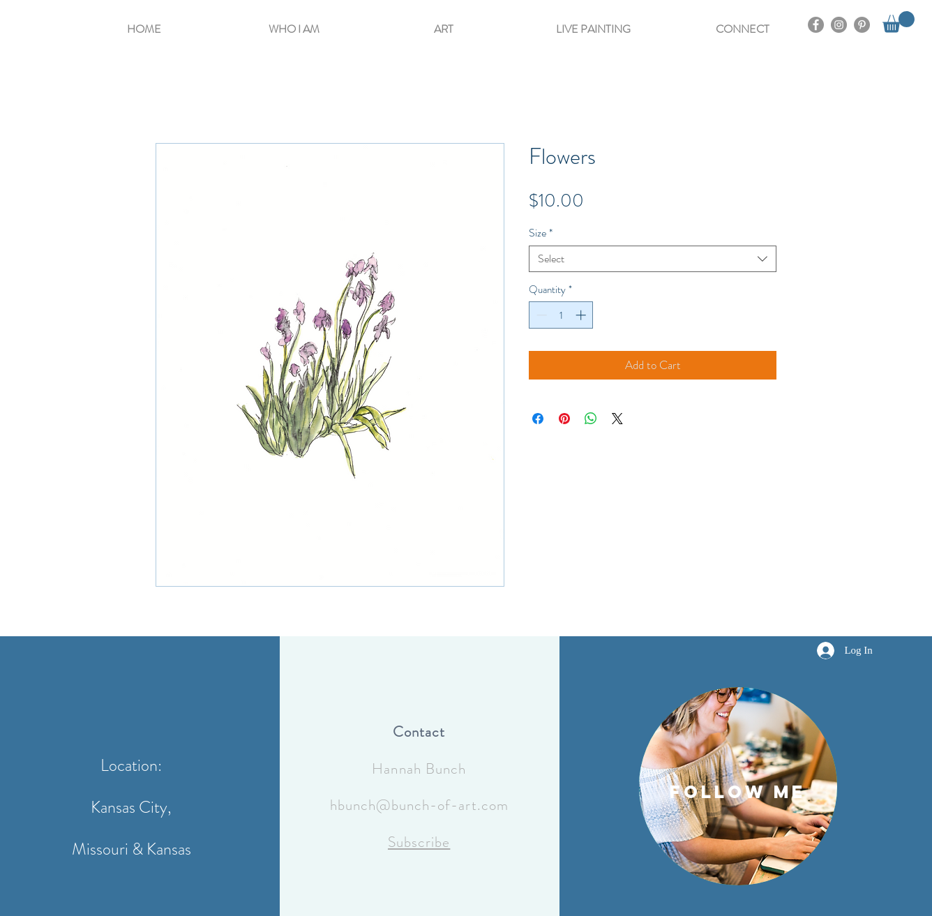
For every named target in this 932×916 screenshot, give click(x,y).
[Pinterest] (862, 25)
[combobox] (652, 259)
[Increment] (582, 315)
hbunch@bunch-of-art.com (419, 805)
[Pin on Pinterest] (564, 418)
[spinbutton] (561, 315)
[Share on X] (617, 418)
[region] (738, 786)
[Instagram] (839, 25)
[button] (294, 22)
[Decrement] (540, 315)
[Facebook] (816, 25)
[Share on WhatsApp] (590, 418)
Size (541, 233)
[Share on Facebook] (537, 418)
